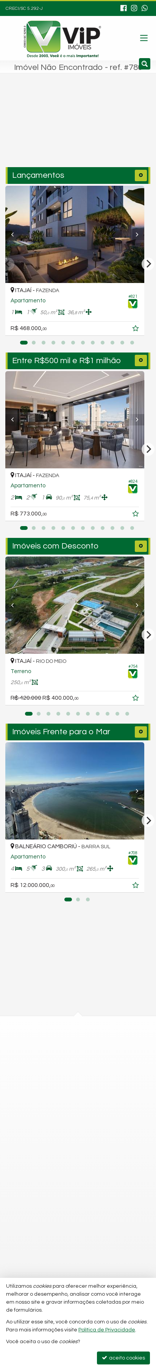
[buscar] (127, 128)
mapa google (47, 1067)
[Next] (140, 234)
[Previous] (16, 234)
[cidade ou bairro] (62, 128)
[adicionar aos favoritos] (143, 329)
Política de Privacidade (106, 1330)
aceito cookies (123, 1358)
